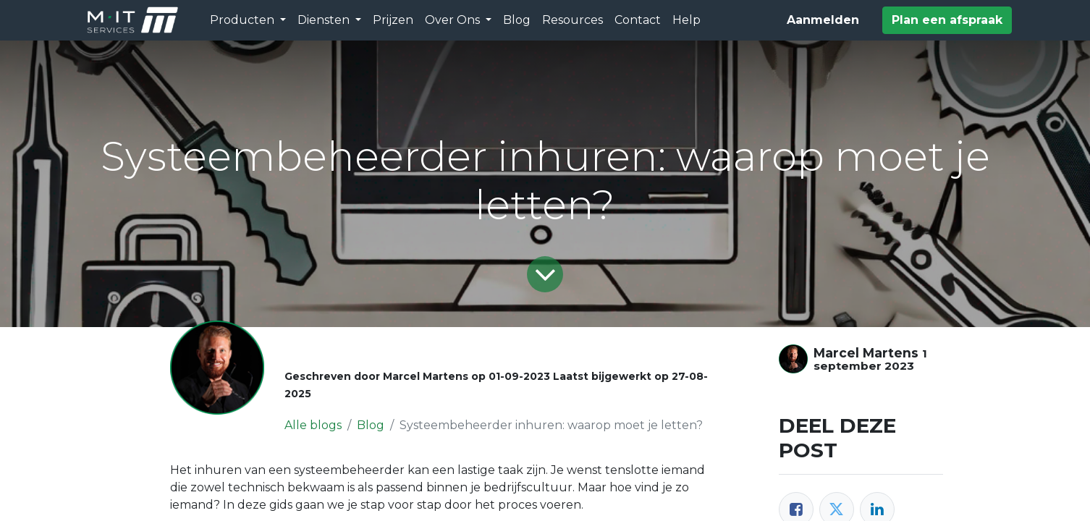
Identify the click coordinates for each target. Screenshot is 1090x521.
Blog (370, 425)
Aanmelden (823, 20)
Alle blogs (313, 425)
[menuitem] (393, 20)
